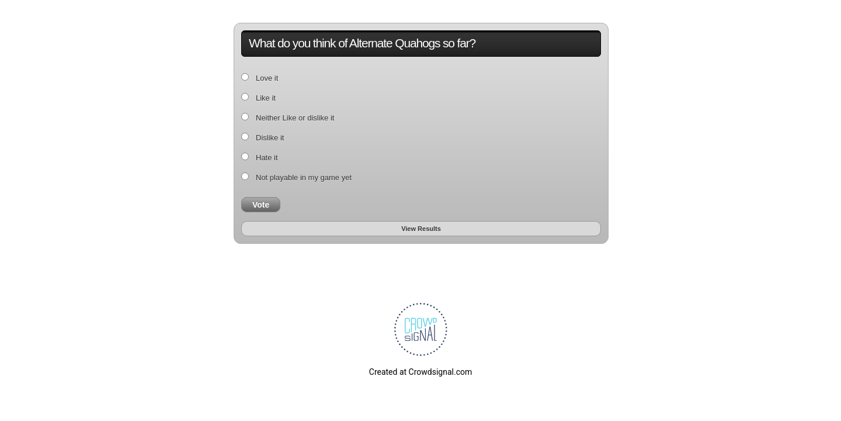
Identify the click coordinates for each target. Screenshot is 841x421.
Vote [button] (260, 204)
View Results (421, 228)
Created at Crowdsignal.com (420, 372)
